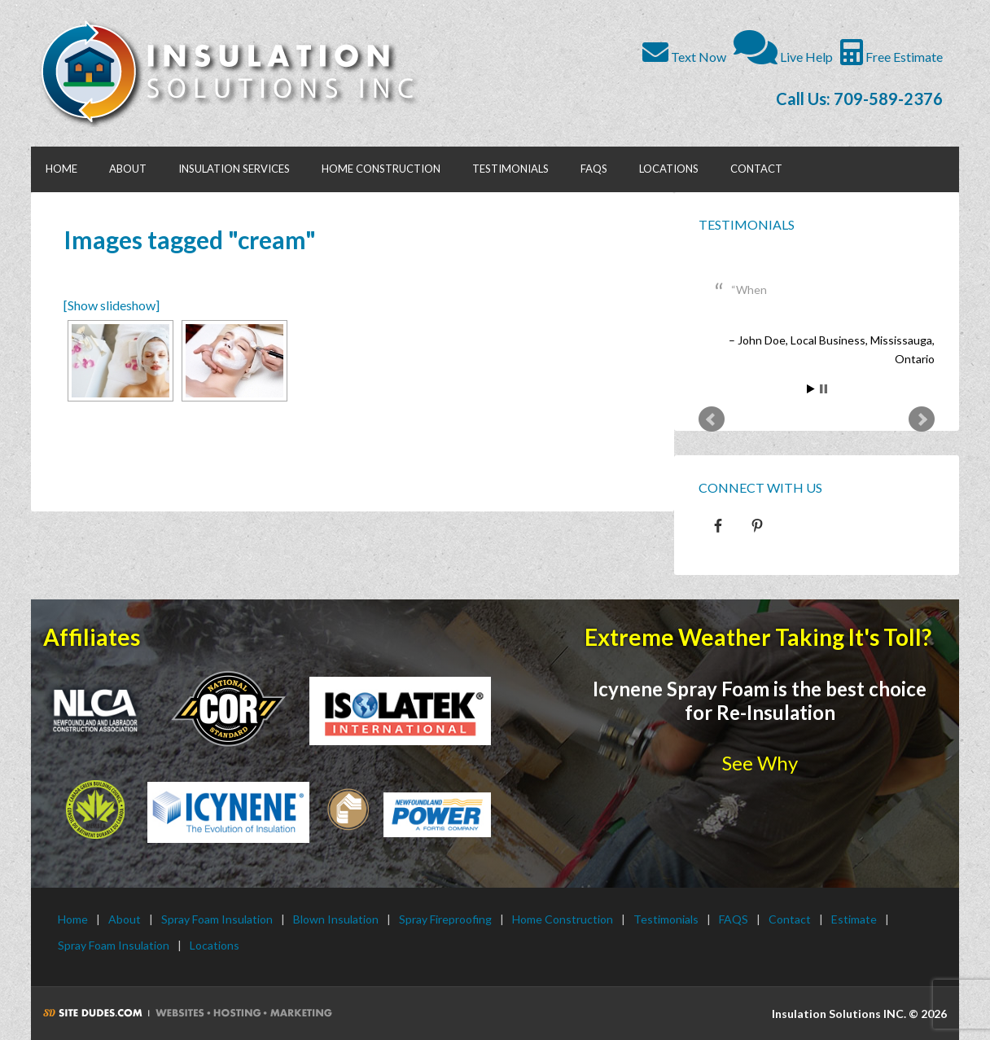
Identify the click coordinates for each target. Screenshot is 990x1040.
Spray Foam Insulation (217, 919)
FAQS (733, 919)
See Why (760, 763)
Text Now (684, 56)
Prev (712, 419)
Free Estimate (891, 56)
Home (73, 919)
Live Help (783, 56)
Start (811, 388)
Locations (214, 945)
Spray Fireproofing (445, 919)
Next (922, 419)
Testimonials (747, 224)
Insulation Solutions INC (236, 73)
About (124, 919)
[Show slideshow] (112, 305)
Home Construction (562, 919)
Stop (823, 388)
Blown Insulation (336, 919)
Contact (790, 919)
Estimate (854, 919)
